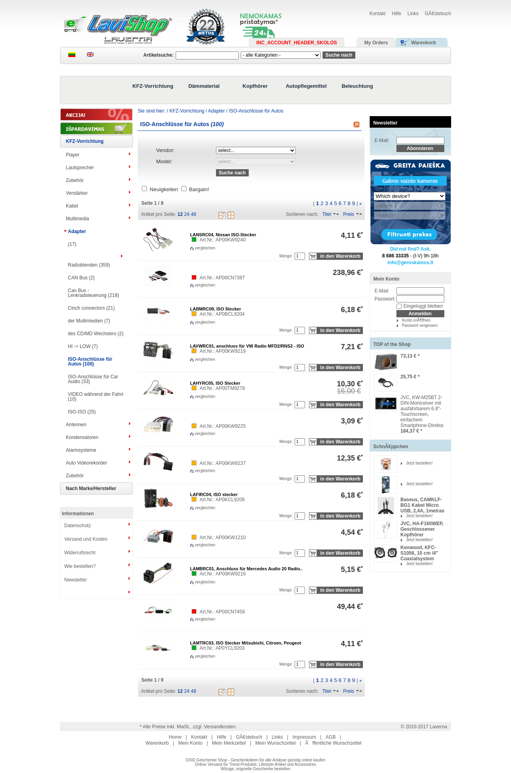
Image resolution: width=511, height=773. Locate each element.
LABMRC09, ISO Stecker (215, 308)
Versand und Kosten (85, 539)
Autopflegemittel (306, 86)
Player (72, 155)
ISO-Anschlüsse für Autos (256, 111)
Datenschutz (77, 525)
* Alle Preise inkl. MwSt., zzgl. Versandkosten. (188, 727)
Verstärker (77, 193)
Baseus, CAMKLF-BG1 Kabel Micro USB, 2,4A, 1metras (422, 505)
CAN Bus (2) (81, 278)
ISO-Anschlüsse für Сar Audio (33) (93, 379)
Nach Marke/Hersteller (91, 488)
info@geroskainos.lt (410, 262)
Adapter (77, 231)
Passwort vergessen (420, 325)
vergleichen (195, 248)
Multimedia (77, 218)
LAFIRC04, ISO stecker (214, 494)
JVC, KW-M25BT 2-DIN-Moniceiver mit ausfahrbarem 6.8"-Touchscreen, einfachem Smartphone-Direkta (421, 411)
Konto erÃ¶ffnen (416, 320)
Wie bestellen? (80, 566)
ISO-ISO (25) (82, 412)
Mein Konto (386, 279)
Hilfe (396, 13)
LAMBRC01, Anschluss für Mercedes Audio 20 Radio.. (246, 568)
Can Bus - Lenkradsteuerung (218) (93, 293)
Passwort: (385, 299)
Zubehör (75, 180)
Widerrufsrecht (79, 553)
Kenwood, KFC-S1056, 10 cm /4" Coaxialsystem (419, 553)
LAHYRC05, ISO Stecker (215, 383)
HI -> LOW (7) (83, 346)
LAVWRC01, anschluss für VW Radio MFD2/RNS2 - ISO (247, 346)
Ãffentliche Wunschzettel (333, 743)
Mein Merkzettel (229, 743)
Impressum (304, 737)
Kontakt (377, 13)
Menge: (286, 256)
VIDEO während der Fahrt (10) (95, 396)
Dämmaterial (204, 86)
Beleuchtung (357, 86)
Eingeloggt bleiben (423, 306)
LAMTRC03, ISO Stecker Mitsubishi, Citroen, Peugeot (245, 643)
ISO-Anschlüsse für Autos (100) (90, 361)
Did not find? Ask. (410, 249)
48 (193, 214)
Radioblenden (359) (89, 265)
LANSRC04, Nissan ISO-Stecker (223, 234)
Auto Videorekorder (86, 463)
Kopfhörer (255, 86)
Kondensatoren (82, 437)
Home (175, 737)
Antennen (76, 424)
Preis (348, 214)
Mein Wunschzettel (276, 743)
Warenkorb (157, 743)
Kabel (72, 206)
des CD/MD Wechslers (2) (95, 333)
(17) (72, 244)
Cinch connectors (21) (91, 308)
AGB (331, 737)
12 (180, 214)
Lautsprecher (80, 167)
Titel (326, 214)
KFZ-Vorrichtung (153, 86)
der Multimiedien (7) (89, 321)
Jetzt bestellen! (419, 463)
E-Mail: (381, 140)
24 (186, 214)
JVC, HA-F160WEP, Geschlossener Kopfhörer (422, 529)
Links (413, 13)
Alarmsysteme (81, 450)
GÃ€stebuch (438, 13)
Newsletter (75, 580)
